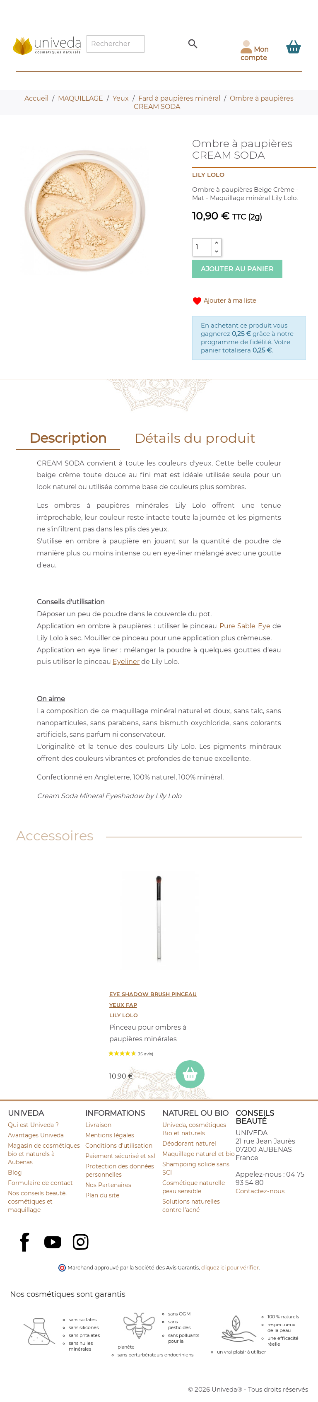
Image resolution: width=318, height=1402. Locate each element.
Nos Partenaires (108, 1185)
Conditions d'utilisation (118, 1145)
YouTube (54, 1243)
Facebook (25, 1251)
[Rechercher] (116, 44)
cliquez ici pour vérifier (230, 1267)
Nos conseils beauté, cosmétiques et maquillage (37, 1202)
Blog (15, 1172)
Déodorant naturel (189, 1143)
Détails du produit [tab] (195, 438)
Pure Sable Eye (244, 626)
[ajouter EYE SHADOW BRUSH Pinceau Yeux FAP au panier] (190, 1074)
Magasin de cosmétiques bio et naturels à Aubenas (44, 1154)
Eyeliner (126, 662)
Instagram (81, 1243)
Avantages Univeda (36, 1135)
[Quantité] (202, 247)
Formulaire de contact (40, 1183)
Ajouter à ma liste (224, 301)
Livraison (98, 1125)
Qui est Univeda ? (33, 1125)
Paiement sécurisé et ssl (120, 1156)
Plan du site (102, 1195)
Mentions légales (109, 1135)
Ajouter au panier (237, 269)
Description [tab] (68, 438)
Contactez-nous (260, 1191)
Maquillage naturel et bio (198, 1154)
